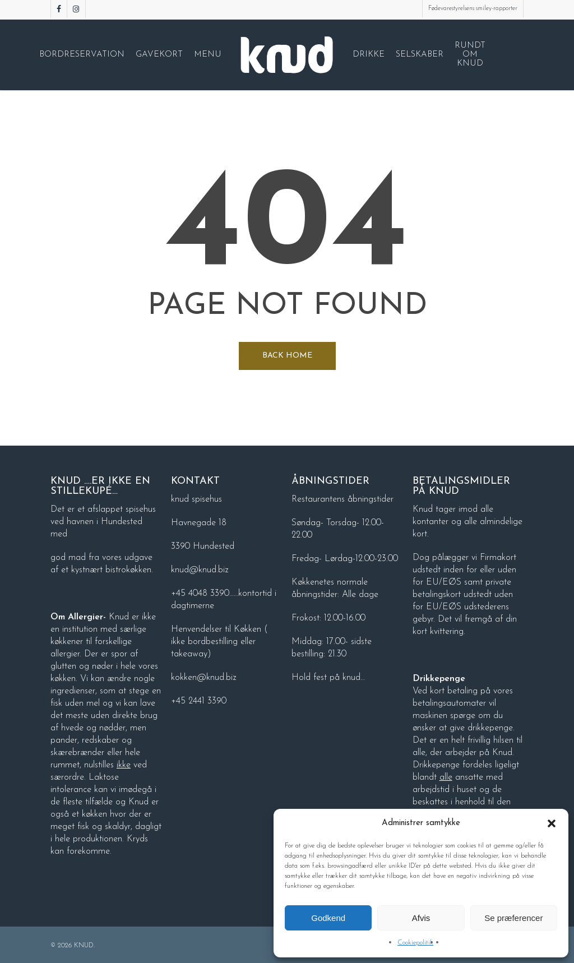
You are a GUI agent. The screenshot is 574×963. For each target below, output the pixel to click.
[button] (551, 823)
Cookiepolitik (415, 942)
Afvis (421, 918)
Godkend (328, 918)
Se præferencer (513, 918)
